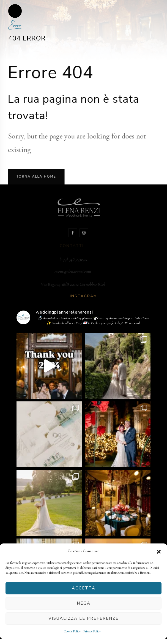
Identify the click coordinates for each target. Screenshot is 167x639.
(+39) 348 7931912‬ (84, 259)
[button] (158, 551)
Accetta (83, 588)
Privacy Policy (92, 631)
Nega (84, 603)
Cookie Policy (72, 631)
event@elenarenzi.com (84, 271)
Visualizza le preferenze (83, 618)
